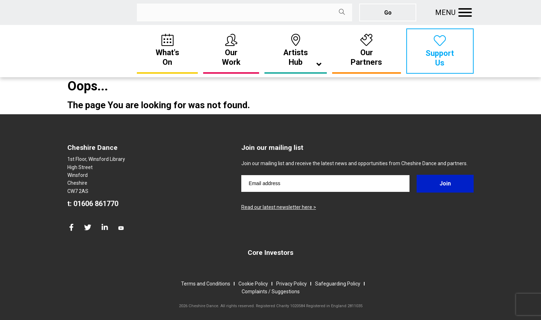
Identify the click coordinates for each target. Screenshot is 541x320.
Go (388, 12)
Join (445, 183)
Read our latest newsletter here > (278, 207)
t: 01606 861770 (92, 203)
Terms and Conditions (205, 284)
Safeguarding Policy (337, 284)
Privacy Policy (291, 284)
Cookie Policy (253, 284)
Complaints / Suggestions (271, 291)
